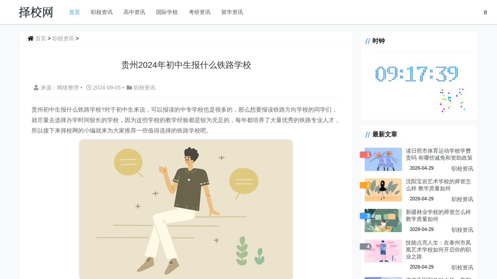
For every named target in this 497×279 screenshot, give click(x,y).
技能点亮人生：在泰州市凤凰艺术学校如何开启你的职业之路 (438, 249)
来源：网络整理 (56, 87)
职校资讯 (102, 12)
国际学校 (167, 12)
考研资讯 (199, 12)
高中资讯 (134, 12)
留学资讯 (232, 12)
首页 (74, 12)
